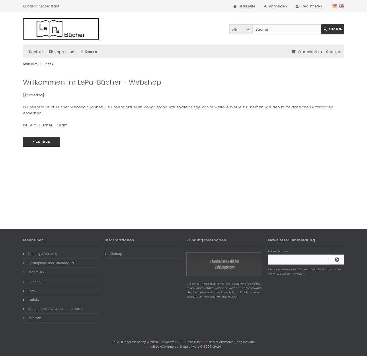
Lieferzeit (32, 318)
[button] (240, 29)
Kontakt (34, 51)
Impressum (62, 51)
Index (29, 290)
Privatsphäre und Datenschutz (49, 263)
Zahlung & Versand (40, 253)
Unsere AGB (34, 272)
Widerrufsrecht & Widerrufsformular (53, 308)
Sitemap (113, 253)
